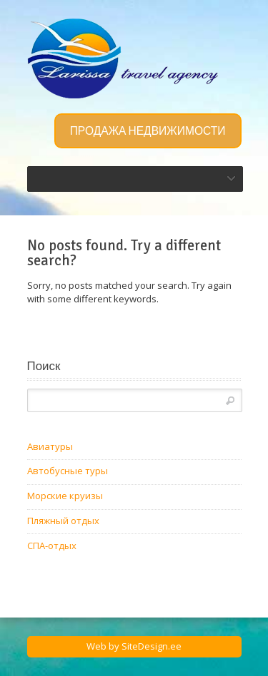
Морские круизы (65, 495)
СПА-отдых (51, 545)
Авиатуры (50, 446)
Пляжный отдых (63, 520)
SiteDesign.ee (151, 646)
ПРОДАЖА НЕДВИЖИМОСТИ (148, 131)
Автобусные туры (67, 470)
